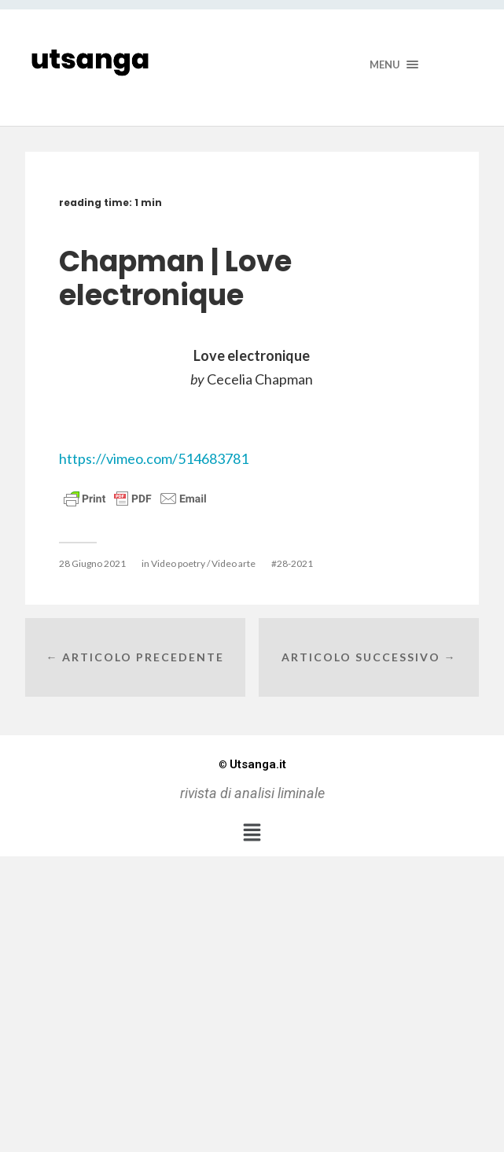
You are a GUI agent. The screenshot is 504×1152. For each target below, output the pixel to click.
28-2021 (295, 563)
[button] (251, 832)
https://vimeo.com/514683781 (153, 458)
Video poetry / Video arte (203, 563)
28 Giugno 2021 (92, 563)
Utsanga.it (252, 764)
